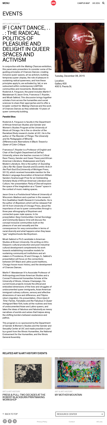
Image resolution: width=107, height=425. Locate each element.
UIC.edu (99, 422)
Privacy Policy (42, 422)
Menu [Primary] (6, 3)
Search (103, 3)
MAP (83, 3)
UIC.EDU (96, 3)
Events (12, 14)
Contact (72, 422)
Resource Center (67, 414)
